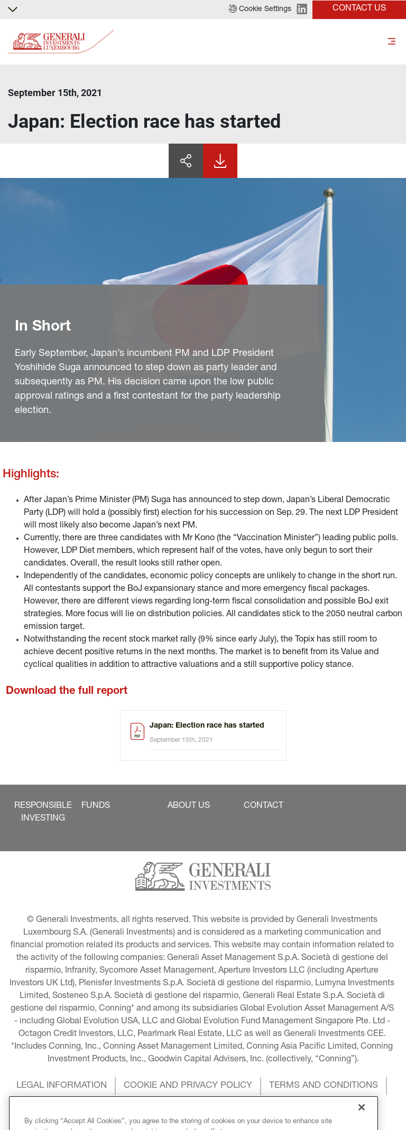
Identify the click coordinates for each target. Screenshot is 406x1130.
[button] (260, 9)
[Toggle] (392, 42)
